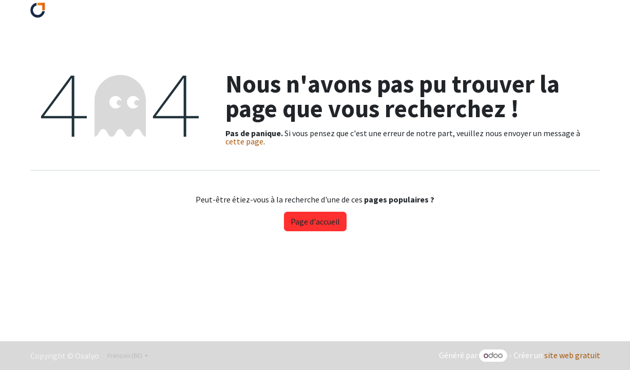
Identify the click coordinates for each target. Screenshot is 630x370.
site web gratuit (572, 355)
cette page (244, 141)
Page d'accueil (315, 221)
